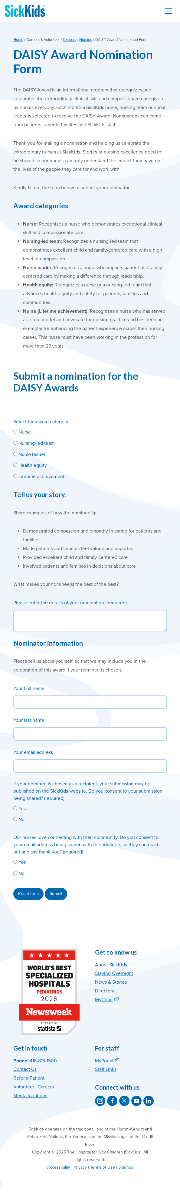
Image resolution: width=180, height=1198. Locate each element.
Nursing (85, 39)
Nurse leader (29, 454)
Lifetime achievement (38, 477)
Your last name (28, 720)
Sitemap (125, 1167)
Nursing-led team (34, 443)
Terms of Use (102, 1167)
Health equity (30, 465)
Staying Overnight (114, 973)
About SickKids (111, 965)
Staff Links (105, 1069)
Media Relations (30, 1096)
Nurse (22, 432)
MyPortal (104, 1061)
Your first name (28, 688)
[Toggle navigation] (168, 11)
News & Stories (111, 982)
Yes (19, 809)
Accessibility (58, 1167)
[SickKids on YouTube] (136, 1101)
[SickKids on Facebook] (112, 1101)
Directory (104, 991)
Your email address (33, 752)
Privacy (80, 1167)
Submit (56, 893)
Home (18, 39)
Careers (69, 39)
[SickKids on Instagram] (100, 1101)
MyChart (104, 1000)
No (19, 820)
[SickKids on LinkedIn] (148, 1101)
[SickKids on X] (124, 1101)
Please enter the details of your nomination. (59, 603)
